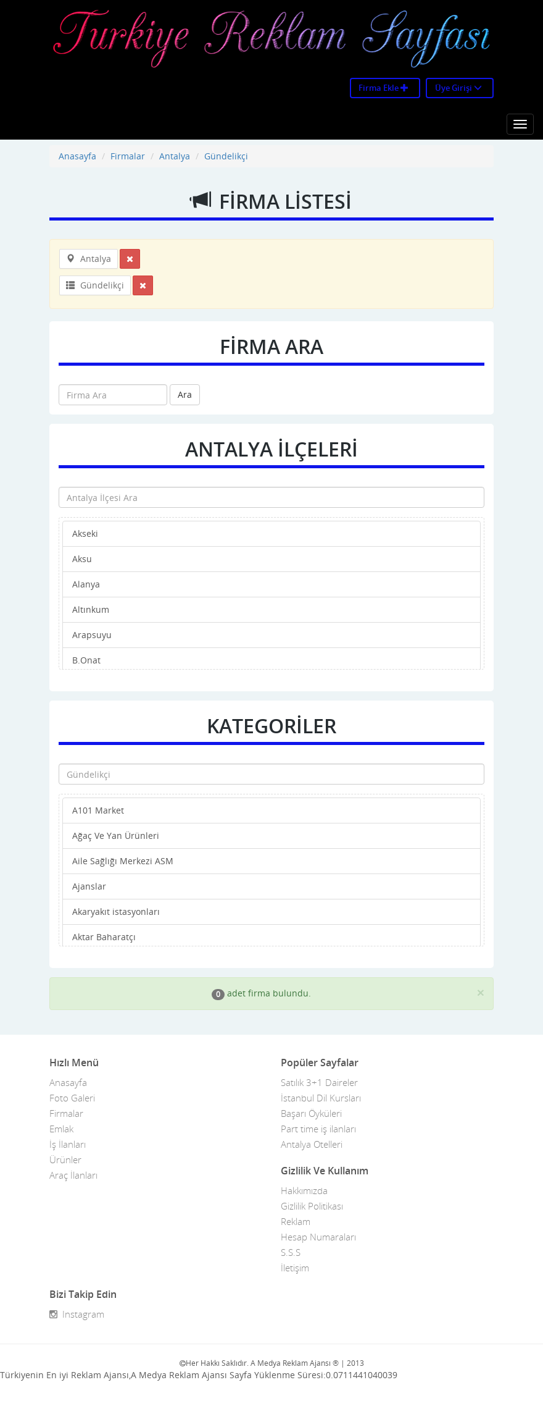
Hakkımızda (304, 1190)
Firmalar (127, 156)
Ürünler (65, 1159)
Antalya (174, 156)
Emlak (61, 1128)
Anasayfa (77, 156)
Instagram (76, 1314)
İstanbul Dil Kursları (321, 1098)
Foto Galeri (72, 1098)
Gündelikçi (226, 156)
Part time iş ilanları (318, 1128)
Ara (185, 394)
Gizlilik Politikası (312, 1206)
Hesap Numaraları (318, 1237)
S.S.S (291, 1252)
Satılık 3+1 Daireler (319, 1082)
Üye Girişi (458, 87)
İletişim (295, 1267)
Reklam (295, 1221)
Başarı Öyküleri (311, 1113)
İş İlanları (67, 1144)
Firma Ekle (383, 87)
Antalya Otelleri (311, 1144)
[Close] (480, 992)
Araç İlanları (73, 1175)
